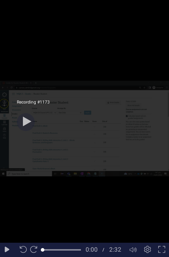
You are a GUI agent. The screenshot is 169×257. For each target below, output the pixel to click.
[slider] (62, 250)
